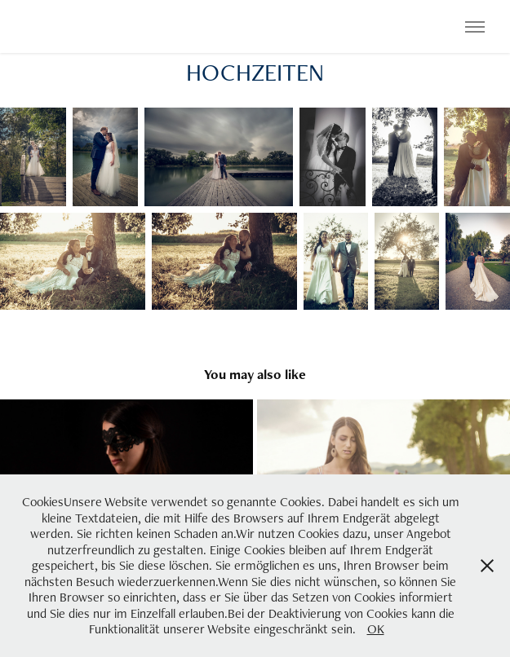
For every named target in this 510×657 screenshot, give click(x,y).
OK (375, 628)
